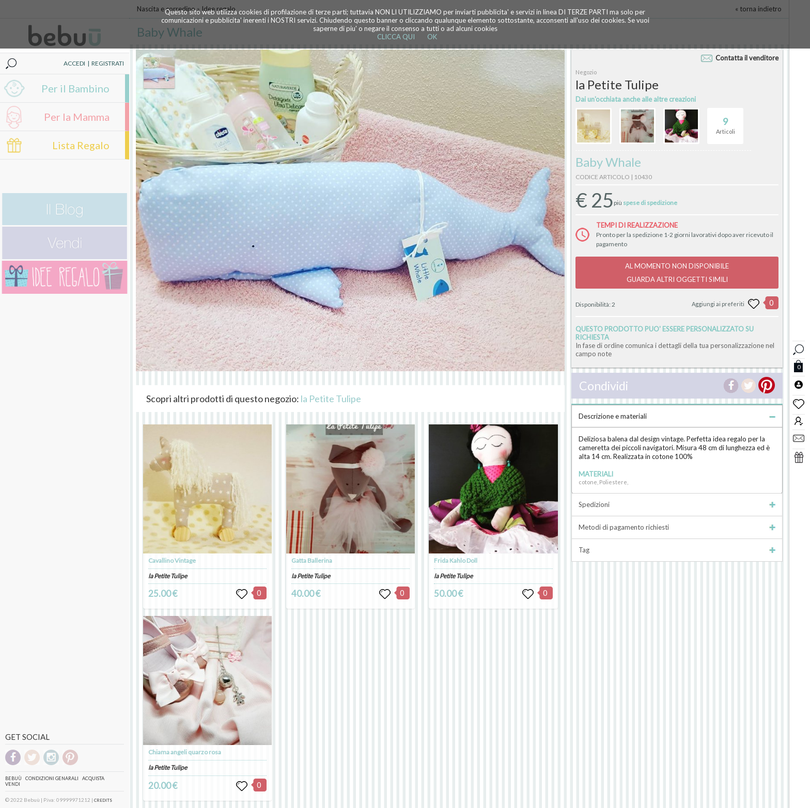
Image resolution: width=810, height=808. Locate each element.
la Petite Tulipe (331, 398)
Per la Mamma (77, 116)
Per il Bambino (75, 88)
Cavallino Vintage (172, 560)
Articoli (725, 121)
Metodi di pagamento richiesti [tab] (677, 527)
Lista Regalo (81, 145)
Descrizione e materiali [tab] (677, 416)
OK (432, 37)
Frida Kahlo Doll (455, 560)
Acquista (93, 778)
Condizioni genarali (52, 778)
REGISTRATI (107, 63)
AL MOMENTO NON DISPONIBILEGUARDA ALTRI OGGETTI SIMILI (677, 272)
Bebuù (13, 778)
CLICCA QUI (396, 37)
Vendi (12, 784)
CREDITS (103, 800)
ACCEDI (74, 63)
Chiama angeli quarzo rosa (184, 752)
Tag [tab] (677, 550)
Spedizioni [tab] (677, 504)
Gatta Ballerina (311, 560)
